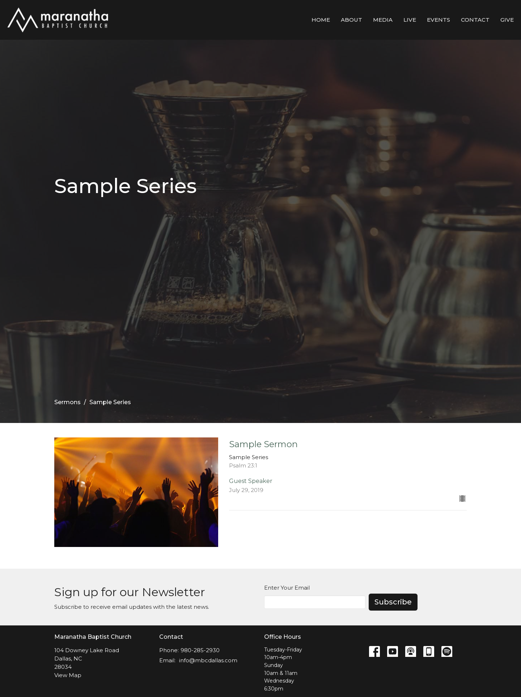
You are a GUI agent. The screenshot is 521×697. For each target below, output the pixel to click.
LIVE (409, 19)
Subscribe (393, 602)
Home (321, 19)
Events (438, 19)
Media (383, 19)
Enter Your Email (287, 587)
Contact (475, 19)
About (351, 19)
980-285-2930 (200, 650)
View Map (67, 675)
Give (507, 19)
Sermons (67, 402)
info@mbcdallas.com (208, 660)
